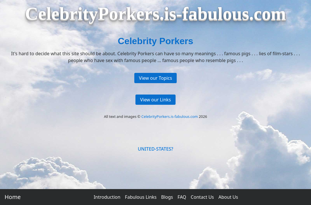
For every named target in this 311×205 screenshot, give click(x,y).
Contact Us (202, 197)
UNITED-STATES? (155, 149)
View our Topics (155, 78)
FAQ (182, 197)
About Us (228, 197)
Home (13, 197)
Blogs (167, 197)
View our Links (155, 100)
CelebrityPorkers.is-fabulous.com (169, 116)
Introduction (107, 197)
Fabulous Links (140, 197)
